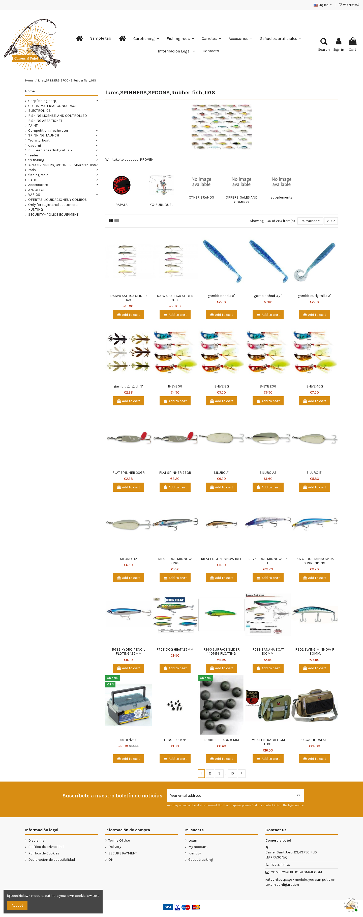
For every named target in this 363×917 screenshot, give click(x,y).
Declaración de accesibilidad (51, 859)
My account (198, 847)
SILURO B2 (128, 559)
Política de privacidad (46, 847)
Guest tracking (200, 859)
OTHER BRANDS (201, 197)
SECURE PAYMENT (122, 853)
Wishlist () (349, 5)
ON (110, 859)
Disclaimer (37, 840)
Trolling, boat (39, 140)
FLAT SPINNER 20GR (128, 472)
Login (192, 840)
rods (32, 170)
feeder (33, 155)
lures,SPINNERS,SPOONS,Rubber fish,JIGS (62, 165)
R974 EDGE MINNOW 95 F (221, 559)
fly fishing (36, 160)
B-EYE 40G (314, 386)
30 (331, 221)
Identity (194, 853)
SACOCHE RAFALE (314, 740)
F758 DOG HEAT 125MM (175, 649)
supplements (281, 197)
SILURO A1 (221, 472)
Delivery (114, 847)
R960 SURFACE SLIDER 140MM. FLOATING (221, 651)
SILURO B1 (314, 472)
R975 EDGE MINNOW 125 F (268, 561)
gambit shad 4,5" (221, 296)
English (323, 5)
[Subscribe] (298, 795)
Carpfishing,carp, (42, 101)
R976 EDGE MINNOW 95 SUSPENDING (314, 561)
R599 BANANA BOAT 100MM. (268, 651)
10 (232, 773)
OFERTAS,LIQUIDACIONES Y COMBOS (57, 200)
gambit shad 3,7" (268, 296)
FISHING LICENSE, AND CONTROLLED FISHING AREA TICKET (57, 118)
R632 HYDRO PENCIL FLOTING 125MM (128, 651)
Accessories (38, 185)
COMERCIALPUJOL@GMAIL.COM (296, 872)
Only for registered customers (53, 205)
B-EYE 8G (221, 386)
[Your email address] (230, 795)
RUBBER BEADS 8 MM (221, 740)
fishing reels (38, 175)
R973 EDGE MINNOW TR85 (175, 561)
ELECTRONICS (39, 110)
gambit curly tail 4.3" (314, 296)
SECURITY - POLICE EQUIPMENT (53, 214)
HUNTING (35, 209)
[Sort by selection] (310, 221)
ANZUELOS (36, 190)
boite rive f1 (128, 740)
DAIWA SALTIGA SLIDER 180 (175, 298)
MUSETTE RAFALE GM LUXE (268, 742)
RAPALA (121, 205)
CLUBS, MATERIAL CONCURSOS (52, 106)
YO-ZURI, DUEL (161, 205)
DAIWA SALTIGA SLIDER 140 (128, 298)
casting (34, 145)
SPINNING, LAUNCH (43, 135)
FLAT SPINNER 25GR (175, 472)
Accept (17, 905)
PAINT (33, 125)
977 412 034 (280, 865)
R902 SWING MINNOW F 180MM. (314, 651)
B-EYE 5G (175, 386)
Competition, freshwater (48, 130)
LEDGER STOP (175, 740)
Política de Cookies (43, 853)
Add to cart (128, 315)
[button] (100, 38)
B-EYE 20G (268, 386)
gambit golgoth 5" (128, 386)
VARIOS (34, 194)
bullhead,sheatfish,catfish (50, 150)
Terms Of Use (119, 840)
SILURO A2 (268, 472)
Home (30, 91)
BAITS (32, 180)
